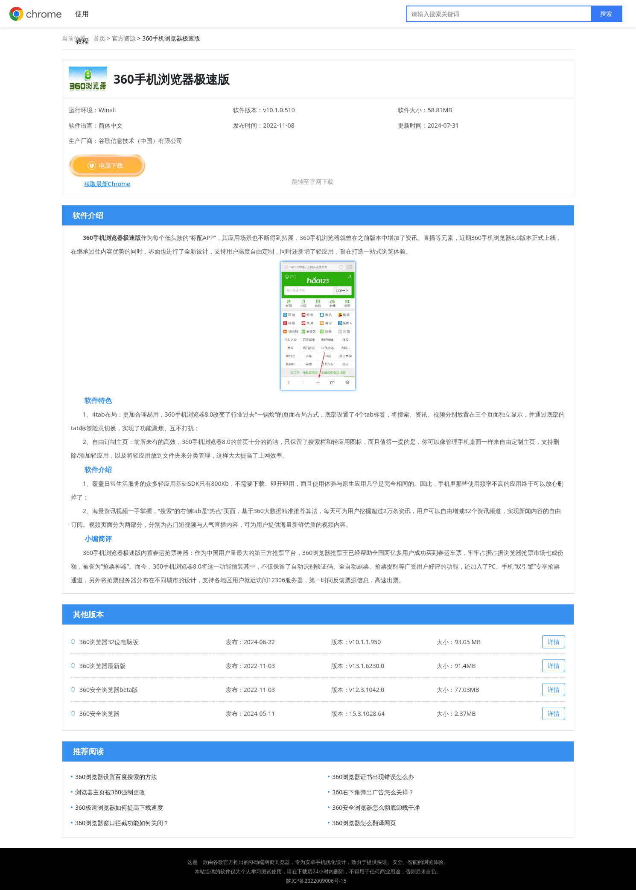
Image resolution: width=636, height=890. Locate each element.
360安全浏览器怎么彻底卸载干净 (376, 807)
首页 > (102, 38)
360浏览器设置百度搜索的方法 (116, 777)
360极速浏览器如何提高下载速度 (119, 807)
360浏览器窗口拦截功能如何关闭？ (122, 823)
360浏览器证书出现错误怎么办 (373, 777)
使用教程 (82, 18)
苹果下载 (312, 169)
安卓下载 (212, 165)
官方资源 (124, 38)
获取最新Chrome (107, 184)
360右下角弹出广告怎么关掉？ (373, 792)
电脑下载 (111, 165)
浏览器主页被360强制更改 (110, 792)
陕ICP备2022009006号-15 (316, 880)
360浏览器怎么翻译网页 (364, 823)
